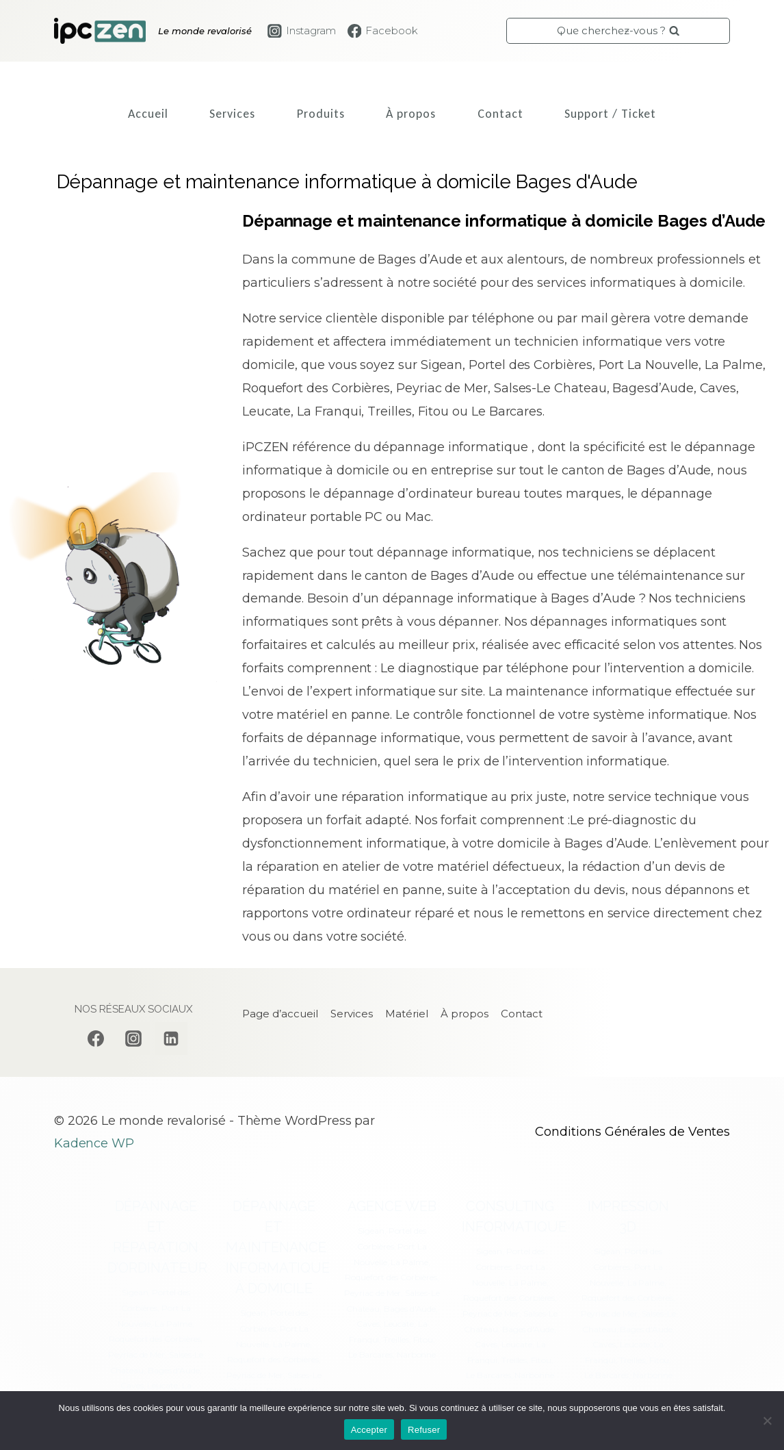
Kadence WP (94, 1143)
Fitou (423, 1339)
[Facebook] (95, 1038)
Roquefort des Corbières (154, 1339)
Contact (500, 113)
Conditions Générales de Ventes (632, 1131)
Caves (132, 1385)
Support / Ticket (610, 113)
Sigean (135, 1292)
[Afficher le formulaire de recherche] (618, 31)
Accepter (369, 1430)
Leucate (162, 1385)
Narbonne (416, 1354)
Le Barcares (370, 1354)
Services (232, 113)
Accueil (148, 113)
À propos (411, 113)
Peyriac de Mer (136, 1354)
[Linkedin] (171, 1038)
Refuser (424, 1430)
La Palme (173, 1324)
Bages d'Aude (174, 1370)
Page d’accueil (280, 1013)
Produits (321, 113)
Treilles (395, 1339)
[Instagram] (133, 1038)
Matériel (406, 1013)
